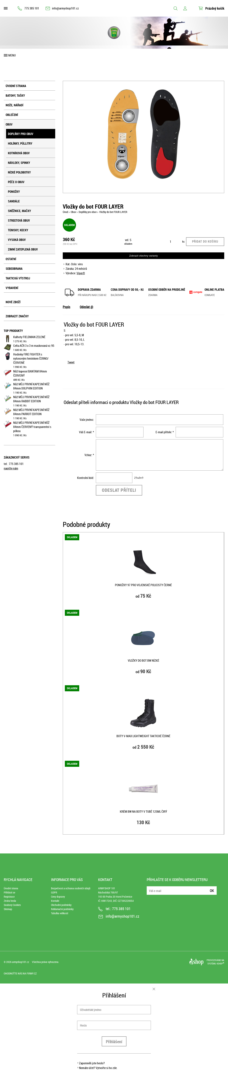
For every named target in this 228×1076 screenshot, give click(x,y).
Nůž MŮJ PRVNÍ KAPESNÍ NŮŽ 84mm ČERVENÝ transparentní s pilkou (32, 427)
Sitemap (8, 909)
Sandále (14, 201)
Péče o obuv (16, 182)
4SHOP (220, 963)
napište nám (11, 468)
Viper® (81, 273)
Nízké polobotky (19, 172)
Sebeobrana (14, 269)
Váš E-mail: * (86, 432)
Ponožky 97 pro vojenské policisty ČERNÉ (143, 585)
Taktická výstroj (18, 278)
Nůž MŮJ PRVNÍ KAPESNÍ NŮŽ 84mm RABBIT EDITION (31, 399)
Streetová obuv (19, 220)
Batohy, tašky (15, 95)
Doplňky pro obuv (20, 134)
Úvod (65, 212)
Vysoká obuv (17, 240)
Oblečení (12, 115)
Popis (66, 306)
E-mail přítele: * (165, 432)
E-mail (150, 888)
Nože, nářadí (14, 105)
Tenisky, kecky (18, 230)
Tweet (70, 362)
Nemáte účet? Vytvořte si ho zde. (98, 1068)
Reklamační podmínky (62, 909)
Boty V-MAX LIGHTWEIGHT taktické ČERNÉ (143, 736)
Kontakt (55, 901)
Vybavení (12, 288)
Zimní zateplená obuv (23, 249)
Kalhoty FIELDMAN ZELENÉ (29, 337)
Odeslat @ (86, 306)
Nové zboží (13, 302)
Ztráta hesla (10, 901)
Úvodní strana (16, 86)
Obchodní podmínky (61, 905)
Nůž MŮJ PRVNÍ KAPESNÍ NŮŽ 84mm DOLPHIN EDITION (31, 386)
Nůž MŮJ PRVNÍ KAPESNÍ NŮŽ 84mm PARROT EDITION (31, 412)
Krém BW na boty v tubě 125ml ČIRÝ (143, 811)
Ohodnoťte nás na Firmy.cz (20, 973)
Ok (212, 890)
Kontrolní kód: (85, 478)
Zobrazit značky (17, 316)
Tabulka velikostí (59, 913)
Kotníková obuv (19, 153)
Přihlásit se (9, 892)
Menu (12, 55)
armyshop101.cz (20, 962)
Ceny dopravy (58, 896)
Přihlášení (114, 1041)
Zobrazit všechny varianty (143, 255)
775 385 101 (31, 8)
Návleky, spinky (19, 163)
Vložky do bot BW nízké (143, 660)
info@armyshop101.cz (65, 8)
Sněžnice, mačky (19, 211)
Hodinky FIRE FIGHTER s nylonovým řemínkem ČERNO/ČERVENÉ (30, 358)
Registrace (9, 896)
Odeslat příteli (119, 490)
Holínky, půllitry (20, 143)
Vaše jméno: (87, 420)
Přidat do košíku (205, 241)
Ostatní (11, 259)
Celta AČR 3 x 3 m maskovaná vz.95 (33, 346)
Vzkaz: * (89, 455)
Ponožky (14, 192)
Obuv (9, 124)
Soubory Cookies (12, 905)
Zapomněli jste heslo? (92, 1063)
